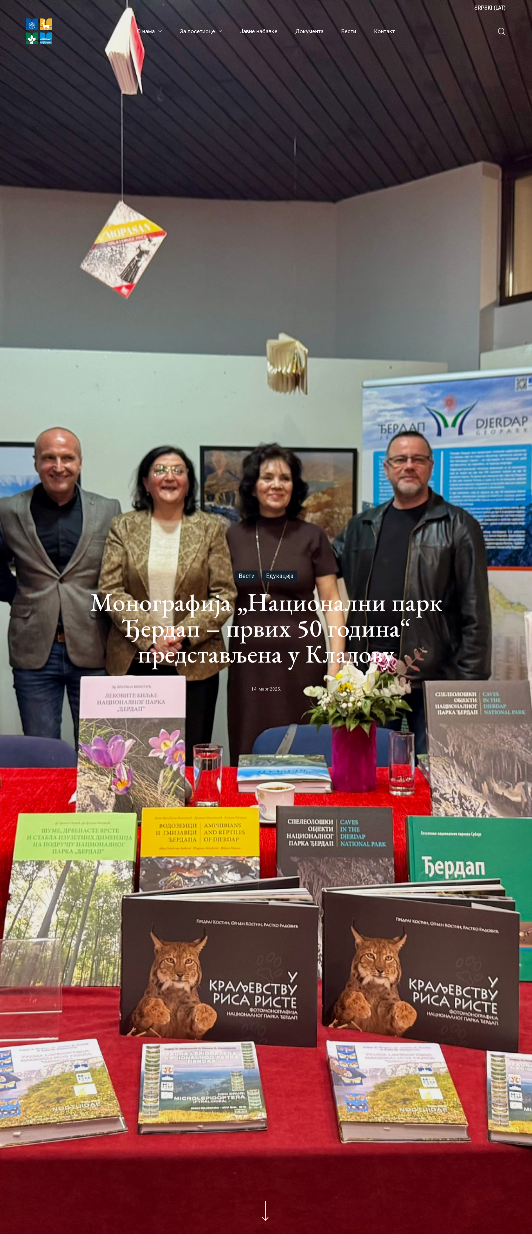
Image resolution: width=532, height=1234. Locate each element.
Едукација (279, 576)
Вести (247, 576)
